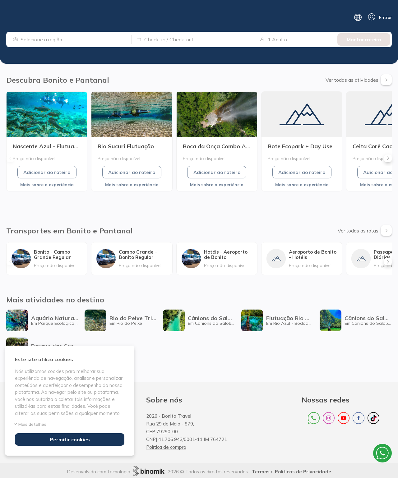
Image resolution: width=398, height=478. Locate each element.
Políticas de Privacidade (303, 472)
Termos (261, 472)
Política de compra (166, 447)
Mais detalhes (30, 424)
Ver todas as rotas (365, 230)
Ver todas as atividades (359, 79)
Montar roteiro (364, 39)
